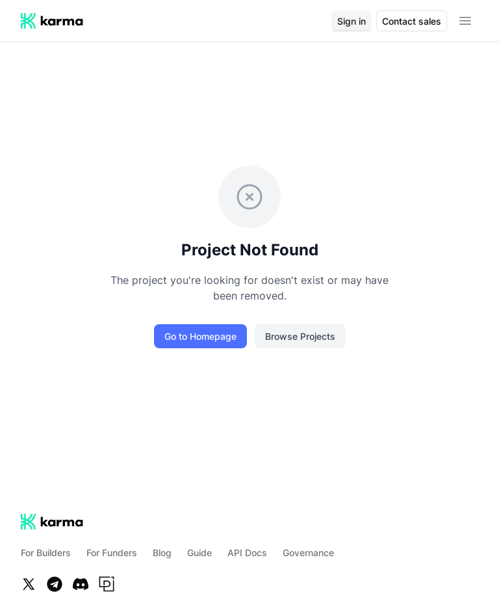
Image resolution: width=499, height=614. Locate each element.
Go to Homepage (200, 336)
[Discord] (80, 584)
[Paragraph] (106, 584)
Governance (308, 552)
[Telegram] (54, 584)
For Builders (46, 552)
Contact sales (411, 21)
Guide (199, 552)
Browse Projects (300, 336)
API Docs (247, 552)
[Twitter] (28, 584)
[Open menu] (465, 21)
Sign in (351, 21)
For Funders (111, 552)
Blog (162, 552)
